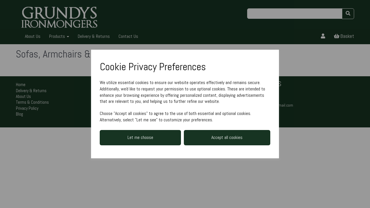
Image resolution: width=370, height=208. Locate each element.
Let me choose (140, 137)
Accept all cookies (227, 137)
